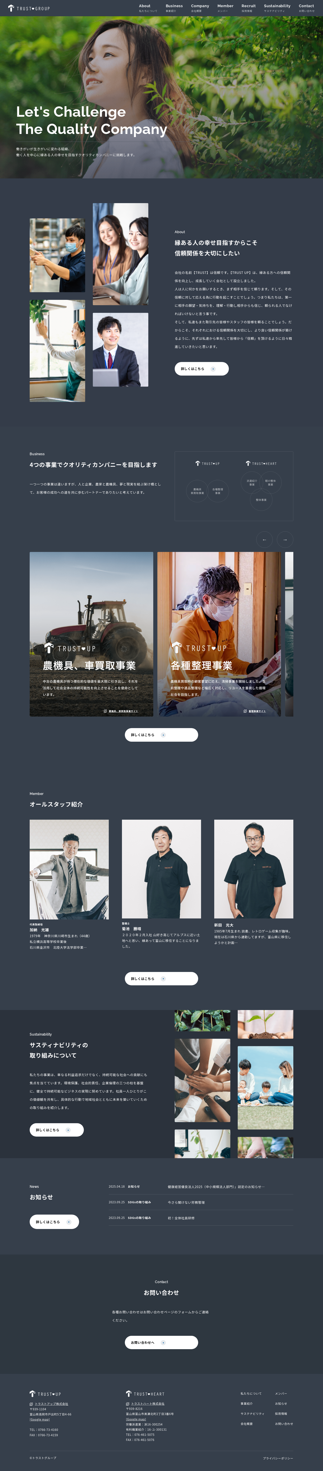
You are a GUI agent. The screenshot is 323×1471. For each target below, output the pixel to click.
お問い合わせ (284, 1430)
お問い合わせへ (161, 1348)
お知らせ (281, 1409)
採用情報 (281, 1419)
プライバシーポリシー (278, 1464)
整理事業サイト (254, 711)
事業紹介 (247, 1409)
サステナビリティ (253, 1419)
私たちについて (251, 1399)
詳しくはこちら (199, 369)
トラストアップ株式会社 (49, 1410)
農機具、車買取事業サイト (119, 711)
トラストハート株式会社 (145, 1409)
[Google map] (40, 1425)
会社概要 (247, 1430)
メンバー (281, 1399)
